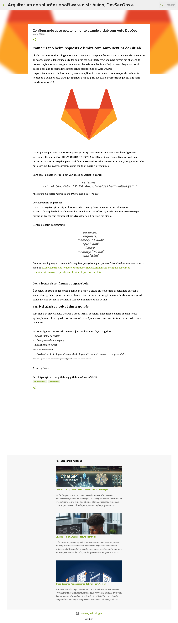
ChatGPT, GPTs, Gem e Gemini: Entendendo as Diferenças (82, 490)
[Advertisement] (89, 431)
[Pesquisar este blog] (161, 5)
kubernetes (54, 381)
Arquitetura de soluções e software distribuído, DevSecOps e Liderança (81, 4)
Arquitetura (39, 381)
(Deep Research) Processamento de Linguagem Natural (81, 584)
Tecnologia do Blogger (89, 613)
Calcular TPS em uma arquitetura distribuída (76, 537)
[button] (34, 40)
